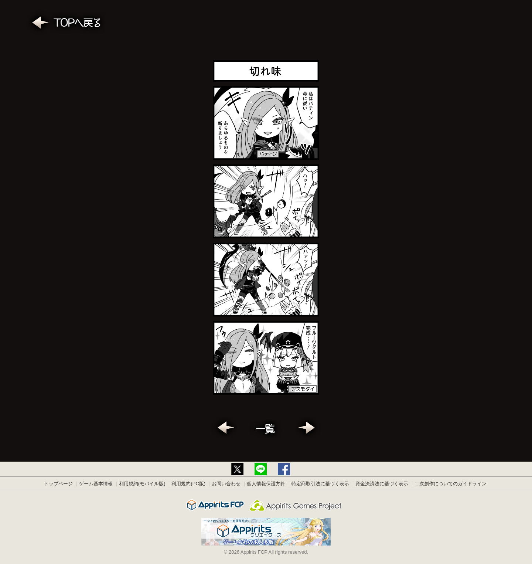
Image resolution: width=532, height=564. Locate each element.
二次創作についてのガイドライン (451, 483)
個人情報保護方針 (266, 483)
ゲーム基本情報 (96, 483)
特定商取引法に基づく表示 (320, 483)
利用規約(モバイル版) (142, 483)
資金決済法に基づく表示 (381, 483)
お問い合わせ (226, 483)
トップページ (58, 483)
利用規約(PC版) (188, 483)
